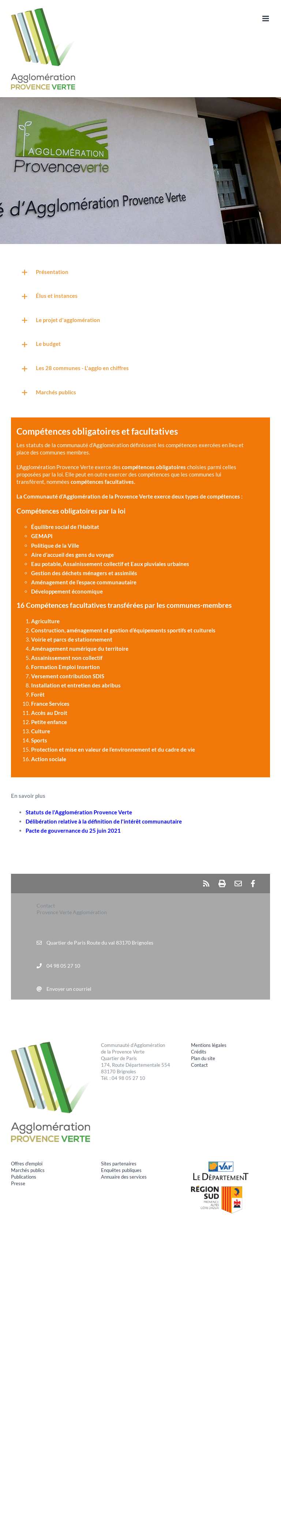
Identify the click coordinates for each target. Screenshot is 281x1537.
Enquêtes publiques (121, 1170)
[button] (140, 272)
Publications (23, 1177)
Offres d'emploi (26, 1164)
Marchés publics (28, 1170)
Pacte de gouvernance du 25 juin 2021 (73, 830)
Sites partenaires (118, 1164)
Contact (199, 1065)
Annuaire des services (124, 1177)
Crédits (198, 1052)
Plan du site (203, 1058)
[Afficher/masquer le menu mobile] (266, 18)
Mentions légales (208, 1045)
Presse (18, 1183)
